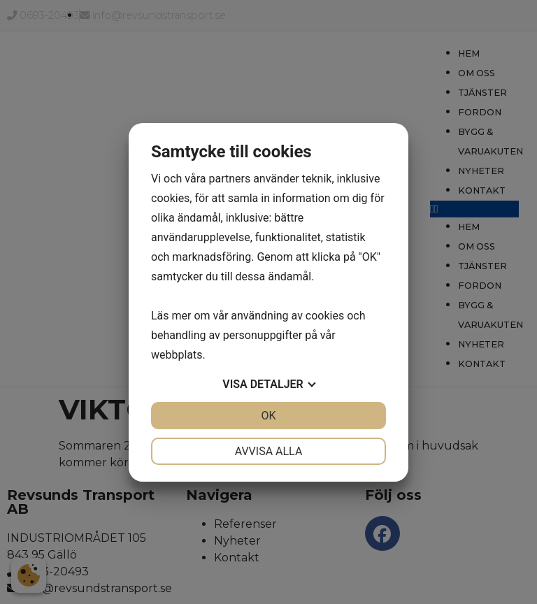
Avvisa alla (269, 451)
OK (268, 415)
